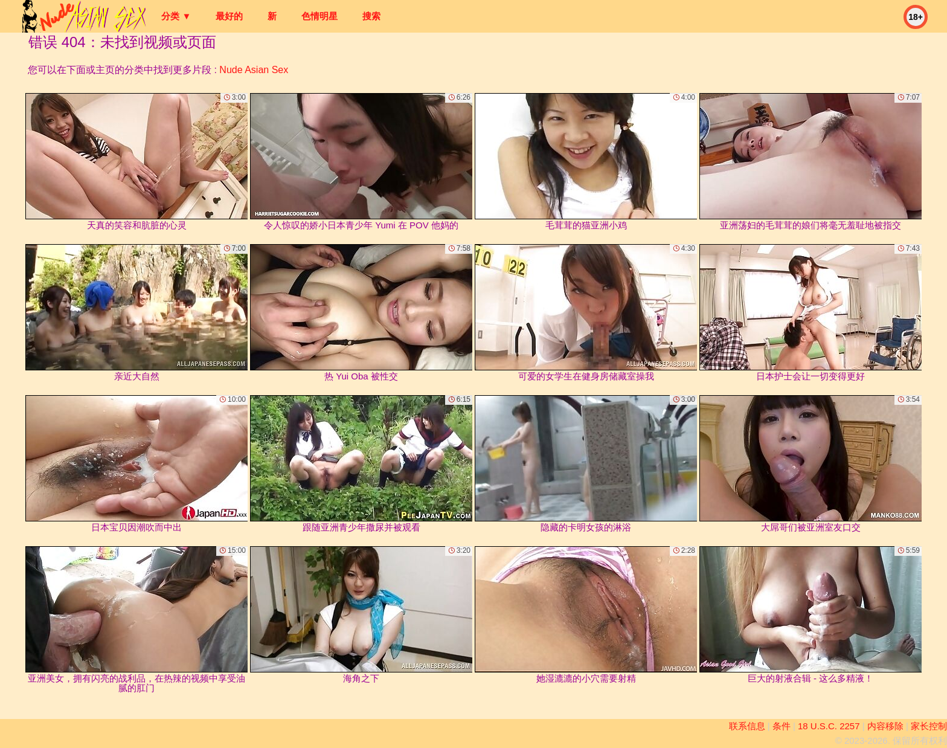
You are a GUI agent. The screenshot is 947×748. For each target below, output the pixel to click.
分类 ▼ (176, 16)
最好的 (229, 16)
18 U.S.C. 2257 (829, 726)
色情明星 (319, 16)
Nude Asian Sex (253, 70)
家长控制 (929, 726)
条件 (781, 726)
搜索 (371, 16)
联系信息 (747, 726)
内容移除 (885, 726)
